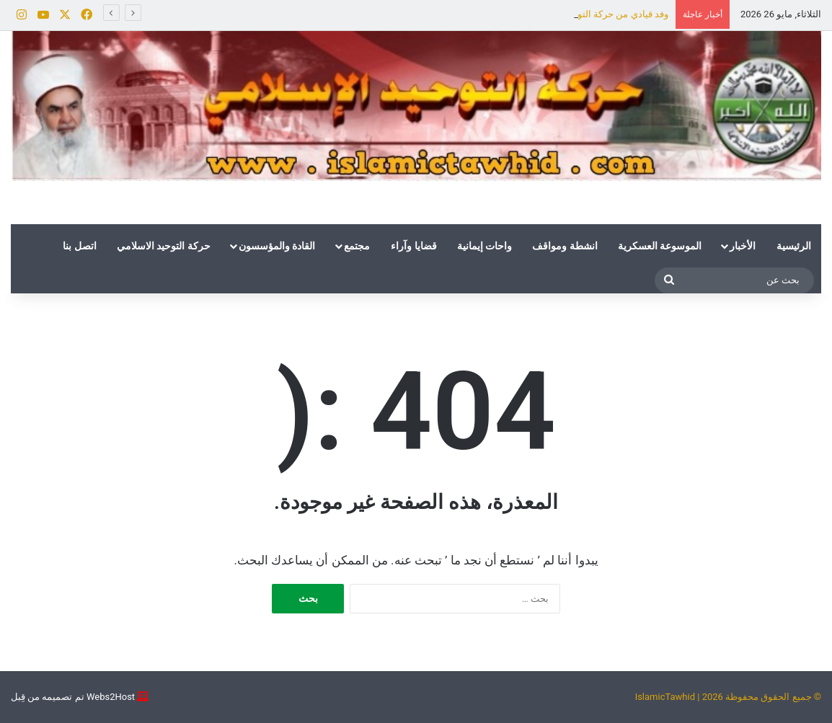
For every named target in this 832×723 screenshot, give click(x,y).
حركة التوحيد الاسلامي (164, 246)
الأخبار (743, 246)
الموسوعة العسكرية (660, 246)
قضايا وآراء (413, 246)
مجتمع (357, 246)
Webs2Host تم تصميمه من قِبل (73, 696)
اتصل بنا (79, 246)
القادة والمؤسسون (277, 246)
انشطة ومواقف (564, 246)
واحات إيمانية (484, 246)
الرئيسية (793, 246)
